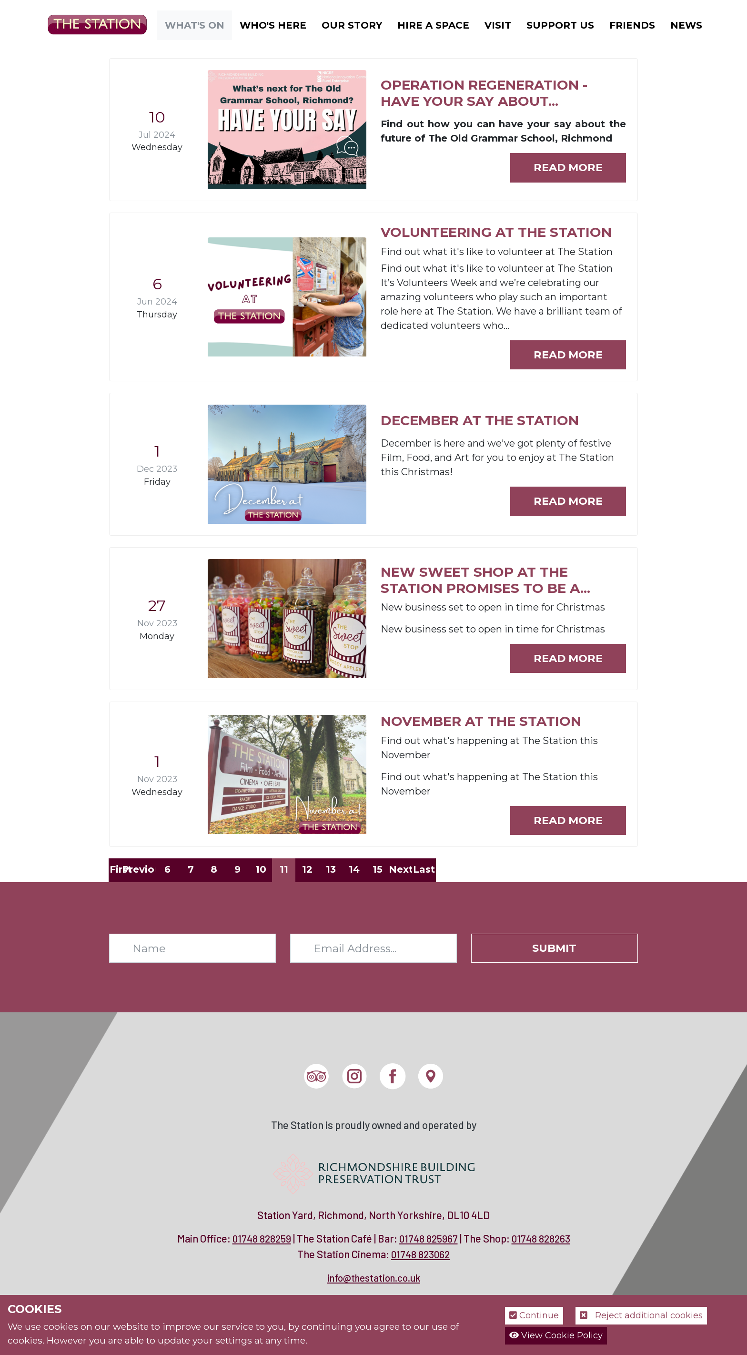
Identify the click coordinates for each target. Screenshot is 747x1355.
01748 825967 (428, 1238)
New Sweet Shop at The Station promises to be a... (485, 580)
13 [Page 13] (331, 869)
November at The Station (481, 721)
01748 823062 (420, 1254)
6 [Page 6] (167, 869)
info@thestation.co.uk (373, 1278)
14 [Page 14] (354, 869)
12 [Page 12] (307, 869)
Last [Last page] (424, 869)
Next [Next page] (401, 869)
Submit (554, 948)
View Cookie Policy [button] (556, 1335)
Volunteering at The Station (496, 232)
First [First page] (121, 869)
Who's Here (273, 25)
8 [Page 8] (214, 869)
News (686, 25)
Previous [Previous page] (144, 869)
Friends (632, 25)
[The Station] (90, 24)
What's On (194, 25)
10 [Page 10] (260, 869)
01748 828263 (541, 1238)
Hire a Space (433, 25)
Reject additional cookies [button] (641, 1315)
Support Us (560, 25)
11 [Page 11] (284, 869)
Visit (498, 25)
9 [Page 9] (237, 869)
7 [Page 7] (191, 869)
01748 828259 (261, 1238)
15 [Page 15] (378, 869)
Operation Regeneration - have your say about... (484, 93)
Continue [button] (534, 1315)
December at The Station (480, 420)
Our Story (352, 25)
